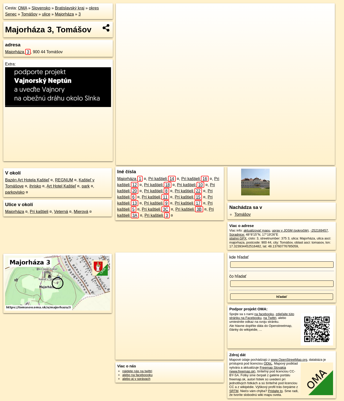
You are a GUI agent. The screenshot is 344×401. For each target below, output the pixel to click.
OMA (22, 8)
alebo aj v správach (136, 379)
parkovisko (14, 192)
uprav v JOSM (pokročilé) (290, 230)
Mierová (81, 211)
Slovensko (41, 8)
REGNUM (64, 180)
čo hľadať (237, 276)
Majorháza (64, 14)
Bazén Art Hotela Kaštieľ (27, 180)
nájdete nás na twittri (137, 371)
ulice (46, 14)
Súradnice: (237, 234)
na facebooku (264, 314)
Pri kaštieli (39, 211)
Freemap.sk (266, 161)
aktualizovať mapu (256, 230)
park (86, 186)
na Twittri (269, 318)
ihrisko (35, 186)
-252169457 (319, 230)
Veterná (61, 211)
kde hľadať (239, 257)
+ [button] (124, 12)
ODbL (268, 363)
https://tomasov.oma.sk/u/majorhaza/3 (308, 161)
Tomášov (29, 14)
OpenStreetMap (240, 161)
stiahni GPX (237, 238)
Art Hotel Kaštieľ (61, 186)
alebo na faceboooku (137, 375)
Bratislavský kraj (70, 8)
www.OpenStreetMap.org (289, 360)
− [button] (124, 20)
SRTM (233, 391)
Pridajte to (275, 391)
